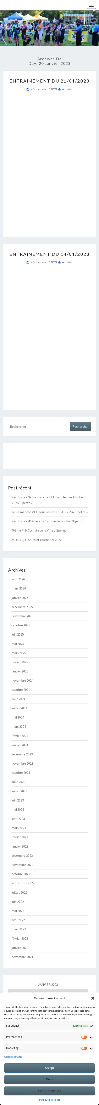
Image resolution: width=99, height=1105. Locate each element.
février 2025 (19, 662)
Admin (67, 89)
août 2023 (18, 782)
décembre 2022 (22, 855)
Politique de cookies (49, 1099)
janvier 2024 (19, 745)
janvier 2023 (19, 846)
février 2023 (19, 837)
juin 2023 (17, 800)
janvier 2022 (19, 948)
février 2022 (19, 938)
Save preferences (49, 1091)
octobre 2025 (20, 625)
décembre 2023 (22, 754)
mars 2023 (18, 828)
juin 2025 (17, 634)
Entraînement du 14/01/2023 (50, 254)
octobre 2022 (20, 874)
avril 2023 (18, 819)
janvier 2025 (19, 671)
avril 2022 (18, 920)
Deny (49, 1079)
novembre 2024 (22, 680)
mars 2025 (18, 653)
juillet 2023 (19, 791)
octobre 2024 (20, 689)
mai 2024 (17, 717)
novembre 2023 (22, 763)
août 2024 (18, 699)
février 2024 (19, 736)
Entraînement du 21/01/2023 (50, 81)
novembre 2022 (22, 865)
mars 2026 (18, 588)
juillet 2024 (19, 708)
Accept (49, 1068)
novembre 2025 (22, 616)
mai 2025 (17, 644)
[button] (93, 998)
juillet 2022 (19, 892)
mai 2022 (17, 911)
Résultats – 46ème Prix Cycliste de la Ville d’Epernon (48, 521)
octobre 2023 (20, 772)
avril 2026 (18, 579)
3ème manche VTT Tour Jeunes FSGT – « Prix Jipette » (49, 512)
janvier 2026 (19, 598)
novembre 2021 (22, 957)
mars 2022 (18, 929)
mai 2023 (17, 809)
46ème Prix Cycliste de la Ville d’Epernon (39, 530)
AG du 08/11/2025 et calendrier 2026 (36, 540)
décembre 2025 (22, 607)
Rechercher (80, 426)
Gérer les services (13, 1056)
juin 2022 (17, 901)
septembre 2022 (22, 883)
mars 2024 (18, 726)
